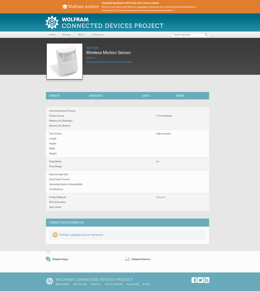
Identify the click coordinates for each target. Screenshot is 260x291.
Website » (91, 57)
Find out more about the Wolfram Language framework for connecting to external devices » (149, 7)
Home (52, 34)
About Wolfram (62, 284)
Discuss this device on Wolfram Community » (109, 62)
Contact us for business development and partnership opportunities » (138, 10)
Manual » (161, 197)
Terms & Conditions (114, 284)
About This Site (80, 284)
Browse (67, 34)
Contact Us (96, 284)
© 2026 (146, 284)
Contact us (98, 34)
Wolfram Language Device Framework (81, 234)
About (81, 34)
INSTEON (92, 48)
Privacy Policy (133, 284)
